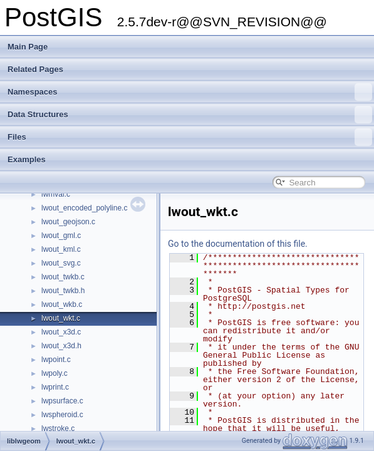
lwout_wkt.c (60, 318)
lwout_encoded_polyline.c (84, 208)
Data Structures (190, 114)
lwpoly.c (54, 373)
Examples (27, 159)
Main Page (28, 46)
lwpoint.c (56, 359)
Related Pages (35, 69)
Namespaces (190, 92)
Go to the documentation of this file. (238, 244)
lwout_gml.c (61, 235)
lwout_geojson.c (68, 221)
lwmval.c (55, 194)
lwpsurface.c (62, 401)
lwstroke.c (58, 428)
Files (190, 137)
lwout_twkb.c (63, 276)
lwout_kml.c (61, 249)
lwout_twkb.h (63, 290)
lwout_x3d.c (61, 332)
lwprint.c (55, 387)
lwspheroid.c (62, 414)
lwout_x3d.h (61, 345)
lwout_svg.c (61, 263)
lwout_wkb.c (61, 304)
